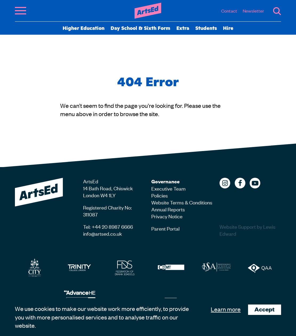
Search (277, 11)
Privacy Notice (167, 216)
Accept (264, 309)
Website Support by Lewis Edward (247, 230)
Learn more (226, 309)
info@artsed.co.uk (102, 233)
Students (206, 28)
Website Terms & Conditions (181, 202)
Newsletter (253, 11)
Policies (159, 195)
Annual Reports (168, 209)
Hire (228, 28)
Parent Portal (165, 228)
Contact (229, 11)
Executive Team (168, 188)
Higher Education (83, 28)
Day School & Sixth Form (140, 28)
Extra (182, 28)
